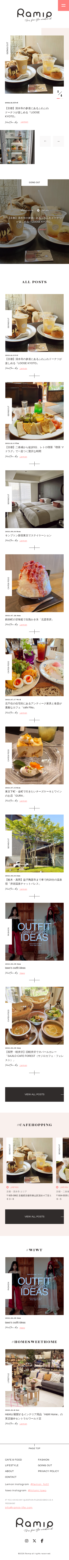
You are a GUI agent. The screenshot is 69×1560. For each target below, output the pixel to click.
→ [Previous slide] (45, 141)
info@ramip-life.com (19, 1507)
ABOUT (9, 1471)
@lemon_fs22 (40, 1484)
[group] (34, 99)
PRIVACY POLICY (48, 1471)
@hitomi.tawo (37, 1490)
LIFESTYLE (12, 1465)
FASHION (43, 1460)
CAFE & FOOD (13, 1460)
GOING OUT (45, 1465)
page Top (34, 1448)
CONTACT (11, 1477)
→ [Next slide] (58, 141)
